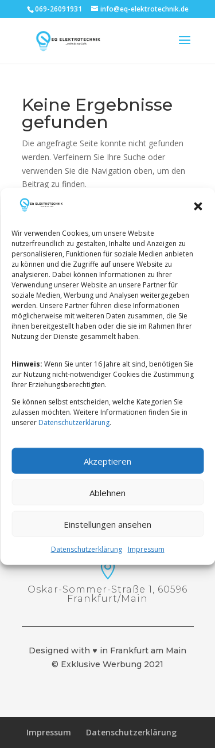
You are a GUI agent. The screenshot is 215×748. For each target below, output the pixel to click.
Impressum (146, 561)
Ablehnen (107, 503)
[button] (198, 218)
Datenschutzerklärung (74, 434)
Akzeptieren (107, 472)
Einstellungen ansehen (107, 535)
